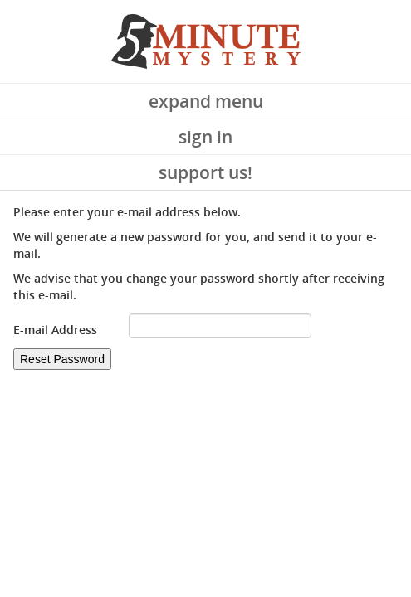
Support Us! (205, 172)
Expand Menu (206, 101)
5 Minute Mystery (206, 41)
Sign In (205, 136)
